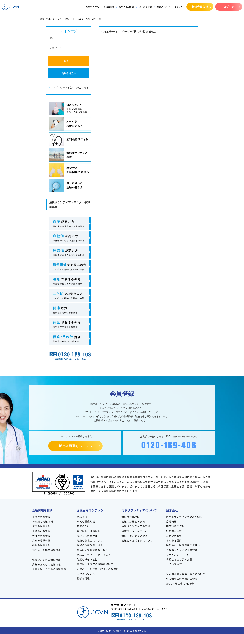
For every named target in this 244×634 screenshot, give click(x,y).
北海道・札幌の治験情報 (46, 550)
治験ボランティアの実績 (135, 526)
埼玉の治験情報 (41, 526)
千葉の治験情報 (41, 531)
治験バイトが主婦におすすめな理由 (98, 568)
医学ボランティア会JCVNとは (184, 516)
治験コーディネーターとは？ (94, 554)
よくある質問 (145, 6)
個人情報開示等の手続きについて (185, 574)
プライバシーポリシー (179, 554)
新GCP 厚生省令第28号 (180, 583)
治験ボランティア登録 (134, 535)
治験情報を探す (42, 510)
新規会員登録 (200, 7)
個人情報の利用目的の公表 (182, 578)
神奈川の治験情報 (42, 521)
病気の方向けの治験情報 (46, 564)
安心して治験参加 (87, 535)
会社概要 (171, 521)
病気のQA (82, 526)
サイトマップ (174, 564)
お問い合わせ (163, 6)
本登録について (86, 573)
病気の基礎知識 (126, 6)
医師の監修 (108, 6)
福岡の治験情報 (41, 545)
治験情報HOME (130, 516)
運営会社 (178, 6)
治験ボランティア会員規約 (182, 550)
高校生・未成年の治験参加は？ (95, 564)
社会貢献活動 (174, 531)
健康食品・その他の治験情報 (49, 569)
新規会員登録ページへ (75, 446)
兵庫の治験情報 (41, 540)
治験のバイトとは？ (88, 559)
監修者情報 (83, 578)
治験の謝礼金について (90, 540)
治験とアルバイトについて (137, 540)
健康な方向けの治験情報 (46, 559)
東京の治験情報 (41, 516)
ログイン (228, 7)
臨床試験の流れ (175, 526)
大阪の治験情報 (41, 535)
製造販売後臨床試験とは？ (92, 550)
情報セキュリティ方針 (179, 559)
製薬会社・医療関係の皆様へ (183, 545)
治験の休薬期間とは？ (90, 545)
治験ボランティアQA (133, 531)
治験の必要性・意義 (133, 521)
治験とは (82, 516)
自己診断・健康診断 (88, 531)
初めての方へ (92, 6)
